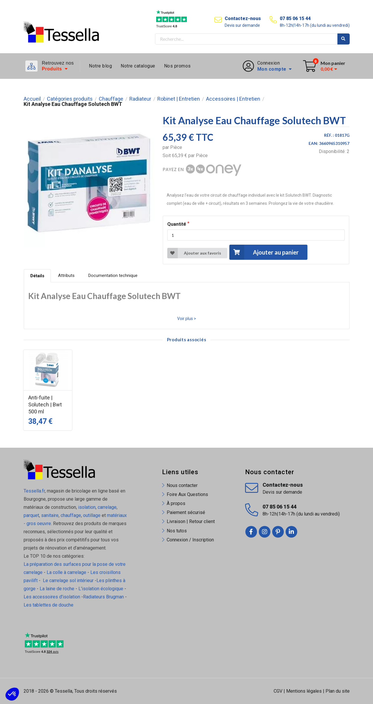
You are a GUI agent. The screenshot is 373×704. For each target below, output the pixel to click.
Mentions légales (304, 691)
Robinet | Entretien (178, 99)
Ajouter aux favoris (194, 253)
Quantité (176, 224)
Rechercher (343, 39)
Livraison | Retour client (191, 521)
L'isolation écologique (100, 588)
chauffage (71, 515)
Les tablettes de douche (49, 605)
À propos (176, 503)
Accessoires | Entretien (233, 99)
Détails (37, 275)
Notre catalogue (138, 66)
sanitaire (50, 515)
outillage (92, 515)
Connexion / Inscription (190, 540)
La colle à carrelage (66, 572)
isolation (86, 507)
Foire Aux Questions (187, 494)
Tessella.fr (34, 491)
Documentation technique (113, 275)
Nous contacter (182, 485)
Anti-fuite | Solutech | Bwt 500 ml (45, 404)
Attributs (66, 275)
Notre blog (100, 66)
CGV (278, 691)
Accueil (32, 99)
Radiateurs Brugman (103, 597)
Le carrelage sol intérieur (68, 580)
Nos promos (177, 66)
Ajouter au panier (264, 252)
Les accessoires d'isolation (52, 597)
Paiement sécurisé (186, 512)
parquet (31, 515)
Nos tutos (177, 531)
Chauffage (111, 99)
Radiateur (140, 99)
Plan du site (338, 691)
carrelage (107, 507)
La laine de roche (57, 588)
